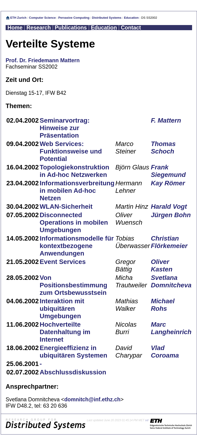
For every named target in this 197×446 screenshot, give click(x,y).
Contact (131, 28)
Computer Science (42, 17)
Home (14, 28)
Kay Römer (168, 183)
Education (131, 17)
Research (38, 28)
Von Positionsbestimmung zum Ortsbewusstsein (73, 285)
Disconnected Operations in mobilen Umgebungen (74, 222)
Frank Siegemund (168, 171)
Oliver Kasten (161, 265)
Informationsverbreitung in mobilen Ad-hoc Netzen (77, 190)
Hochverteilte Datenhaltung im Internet (65, 332)
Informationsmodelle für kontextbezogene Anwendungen (77, 246)
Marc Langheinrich (171, 328)
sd (147, 420)
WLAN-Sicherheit (66, 206)
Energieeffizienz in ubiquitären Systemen (73, 351)
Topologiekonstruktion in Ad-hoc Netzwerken (74, 171)
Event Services (63, 261)
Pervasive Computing (73, 17)
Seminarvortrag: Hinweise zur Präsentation (64, 128)
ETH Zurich (18, 17)
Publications (71, 28)
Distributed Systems (107, 17)
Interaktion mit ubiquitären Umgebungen (62, 308)
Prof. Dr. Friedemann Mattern (43, 60)
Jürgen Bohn (171, 215)
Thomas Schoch (163, 147)
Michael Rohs (163, 304)
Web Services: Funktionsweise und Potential (71, 151)
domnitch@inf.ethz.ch (92, 399)
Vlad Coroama (165, 351)
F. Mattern (166, 120)
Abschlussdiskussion (73, 372)
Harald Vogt (169, 206)
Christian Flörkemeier (169, 242)
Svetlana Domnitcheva (171, 281)
